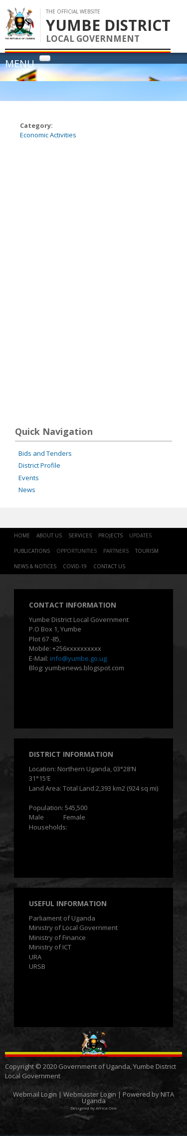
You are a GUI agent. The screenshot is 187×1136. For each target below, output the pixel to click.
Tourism (147, 550)
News (26, 489)
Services (80, 535)
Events (28, 477)
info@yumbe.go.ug (78, 658)
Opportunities (76, 550)
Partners (116, 550)
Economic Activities (48, 134)
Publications (32, 550)
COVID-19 (75, 566)
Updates (140, 535)
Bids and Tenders (45, 453)
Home (22, 535)
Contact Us (109, 566)
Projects (110, 535)
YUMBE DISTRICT (108, 25)
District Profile (39, 465)
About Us (49, 535)
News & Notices (35, 566)
